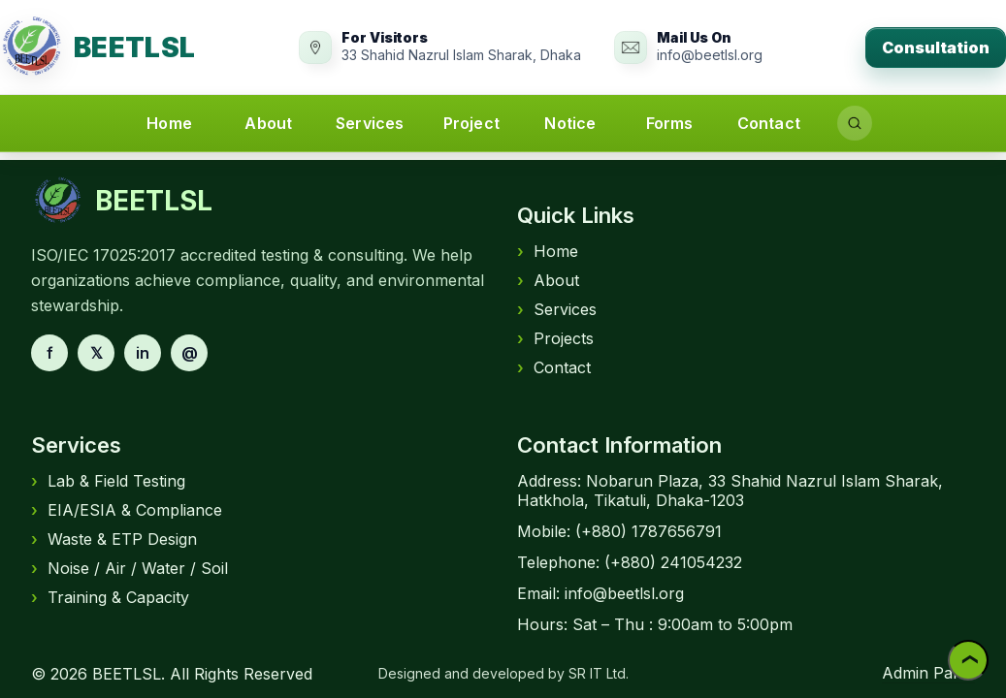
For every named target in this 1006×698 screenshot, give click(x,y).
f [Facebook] (50, 353)
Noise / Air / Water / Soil (129, 568)
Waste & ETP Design (114, 539)
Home (169, 123)
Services (370, 123)
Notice (570, 123)
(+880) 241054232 (673, 562)
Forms (670, 123)
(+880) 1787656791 (648, 531)
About (268, 123)
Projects (555, 338)
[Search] (854, 123)
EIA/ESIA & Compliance (126, 510)
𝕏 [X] (96, 353)
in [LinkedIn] (142, 353)
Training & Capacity (110, 597)
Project (471, 123)
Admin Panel (928, 672)
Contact (768, 123)
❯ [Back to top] (968, 660)
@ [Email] (189, 353)
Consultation (936, 47)
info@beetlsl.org (624, 593)
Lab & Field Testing (108, 481)
